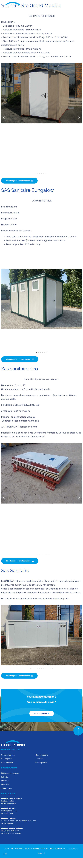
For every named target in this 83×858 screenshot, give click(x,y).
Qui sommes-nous (8, 755)
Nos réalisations (41, 755)
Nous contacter (7, 763)
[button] (80, 6)
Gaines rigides (6, 788)
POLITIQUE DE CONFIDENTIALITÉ (36, 849)
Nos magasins (6, 759)
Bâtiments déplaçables (10, 773)
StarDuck (5, 781)
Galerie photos (41, 763)
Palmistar (4, 777)
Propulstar (5, 785)
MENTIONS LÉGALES (57, 849)
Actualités (39, 759)
